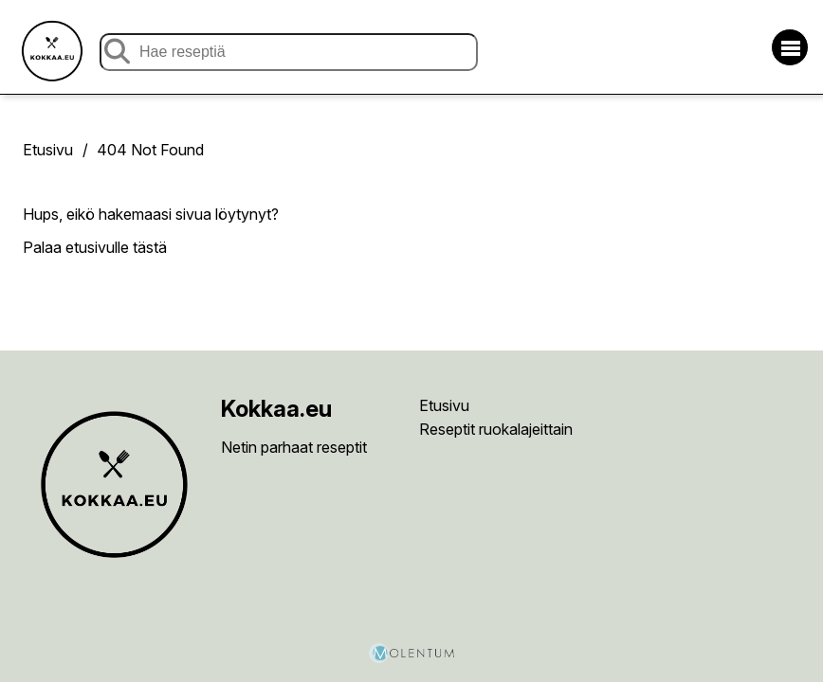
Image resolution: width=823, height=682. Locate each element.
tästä (150, 247)
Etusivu (48, 149)
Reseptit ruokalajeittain (496, 429)
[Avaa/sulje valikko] (790, 47)
